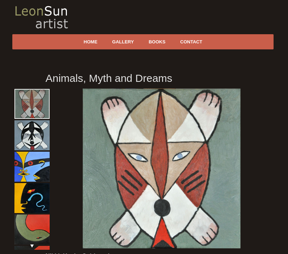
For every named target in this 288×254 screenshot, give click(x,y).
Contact (191, 41)
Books (157, 41)
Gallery (123, 41)
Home (91, 41)
